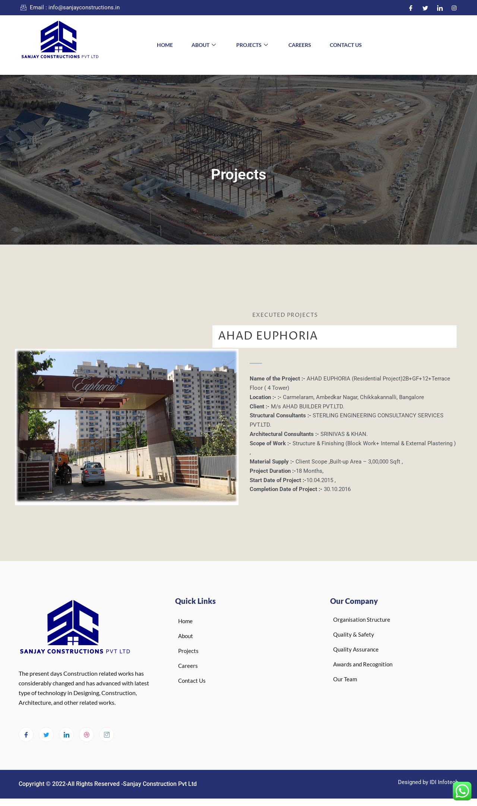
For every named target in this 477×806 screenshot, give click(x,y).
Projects (253, 45)
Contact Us (346, 45)
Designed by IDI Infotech (428, 782)
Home (165, 45)
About (205, 45)
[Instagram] (454, 7)
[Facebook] (411, 7)
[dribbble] (86, 734)
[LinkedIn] (440, 7)
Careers (299, 45)
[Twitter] (425, 7)
